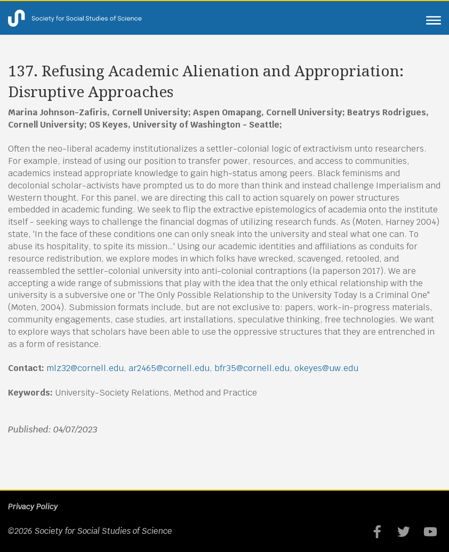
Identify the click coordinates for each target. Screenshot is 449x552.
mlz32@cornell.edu (85, 368)
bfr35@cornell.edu (252, 368)
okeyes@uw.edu (326, 368)
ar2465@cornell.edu (169, 368)
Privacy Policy (33, 506)
